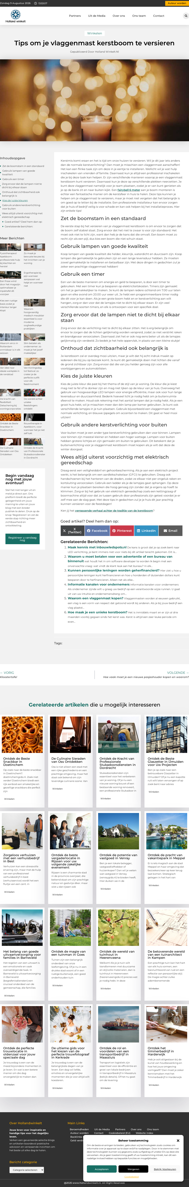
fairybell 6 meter (129, 190)
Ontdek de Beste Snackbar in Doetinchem (9, 426)
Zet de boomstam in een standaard (23, 166)
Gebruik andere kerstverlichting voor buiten (21, 207)
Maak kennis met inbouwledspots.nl (97, 547)
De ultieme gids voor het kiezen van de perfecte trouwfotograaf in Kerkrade (70, 1052)
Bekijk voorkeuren (165, 1169)
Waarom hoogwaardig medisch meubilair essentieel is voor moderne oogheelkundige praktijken (34, 319)
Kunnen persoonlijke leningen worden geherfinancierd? (114, 570)
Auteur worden (79, 1133)
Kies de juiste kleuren (15, 200)
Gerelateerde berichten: (19, 226)
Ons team (139, 15)
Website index (144, 1133)
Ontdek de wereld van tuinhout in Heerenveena (117, 955)
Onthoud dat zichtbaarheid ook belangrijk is (21, 194)
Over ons (119, 15)
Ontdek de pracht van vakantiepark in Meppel (166, 856)
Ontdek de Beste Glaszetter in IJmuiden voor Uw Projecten (166, 762)
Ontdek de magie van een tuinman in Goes (68, 953)
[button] (178, 1140)
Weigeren (133, 1169)
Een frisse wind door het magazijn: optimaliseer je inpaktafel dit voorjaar (10, 288)
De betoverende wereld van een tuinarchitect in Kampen (166, 955)
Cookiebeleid (131, 1176)
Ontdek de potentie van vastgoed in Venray (118, 856)
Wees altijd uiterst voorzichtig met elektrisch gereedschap (22, 215)
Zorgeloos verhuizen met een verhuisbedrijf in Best (21, 858)
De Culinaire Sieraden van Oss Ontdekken (9, 451)
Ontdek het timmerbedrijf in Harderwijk (161, 1051)
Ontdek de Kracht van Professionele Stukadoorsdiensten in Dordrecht (118, 763)
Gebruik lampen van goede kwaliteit (18, 172)
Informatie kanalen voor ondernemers (99, 584)
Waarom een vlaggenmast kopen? (95, 598)
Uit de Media (96, 15)
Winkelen (94, 33)
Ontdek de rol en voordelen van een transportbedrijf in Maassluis (114, 1052)
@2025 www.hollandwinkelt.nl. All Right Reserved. (94, 1182)
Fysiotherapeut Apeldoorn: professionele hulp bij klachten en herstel (10, 260)
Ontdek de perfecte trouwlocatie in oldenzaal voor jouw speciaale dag (19, 1052)
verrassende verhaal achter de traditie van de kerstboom (114, 510)
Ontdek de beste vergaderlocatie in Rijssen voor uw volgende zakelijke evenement (66, 861)
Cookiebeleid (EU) (119, 1133)
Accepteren (102, 1169)
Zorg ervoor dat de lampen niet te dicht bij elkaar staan (22, 185)
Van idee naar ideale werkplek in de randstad (9, 371)
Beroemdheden (79, 1129)
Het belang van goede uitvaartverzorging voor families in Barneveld (22, 955)
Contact (158, 15)
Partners (75, 15)
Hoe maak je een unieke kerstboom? (97, 612)
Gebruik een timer (13, 179)
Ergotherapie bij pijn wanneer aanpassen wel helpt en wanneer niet (33, 279)
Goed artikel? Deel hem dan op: (23, 221)
